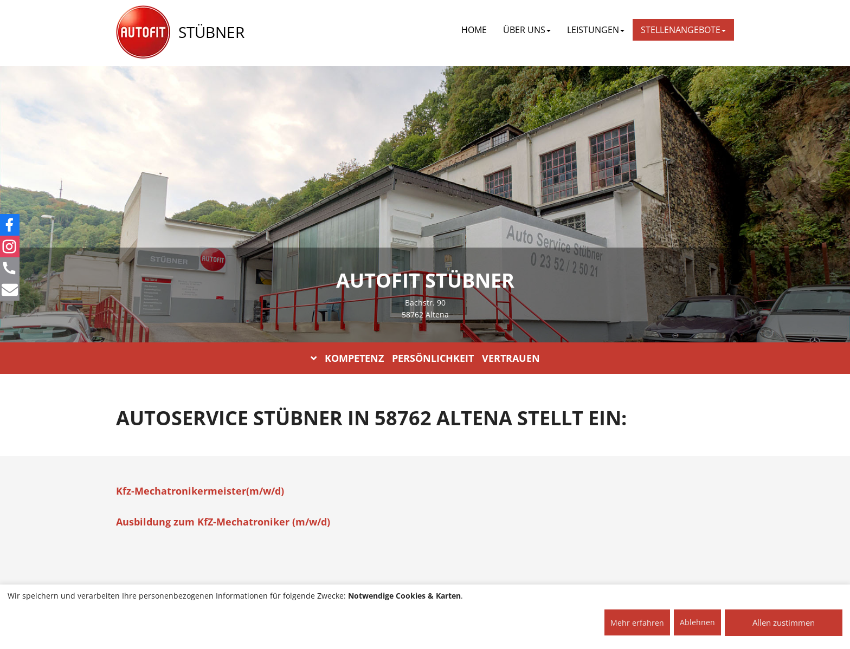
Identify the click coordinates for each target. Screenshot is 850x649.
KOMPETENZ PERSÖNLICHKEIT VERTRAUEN (425, 358)
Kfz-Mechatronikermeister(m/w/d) (200, 490)
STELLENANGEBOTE (683, 30)
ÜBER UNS (527, 30)
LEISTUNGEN (595, 30)
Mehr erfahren (637, 623)
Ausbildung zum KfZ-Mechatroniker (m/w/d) (223, 521)
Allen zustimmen (783, 622)
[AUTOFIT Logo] (143, 32)
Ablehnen (697, 622)
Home (474, 30)
